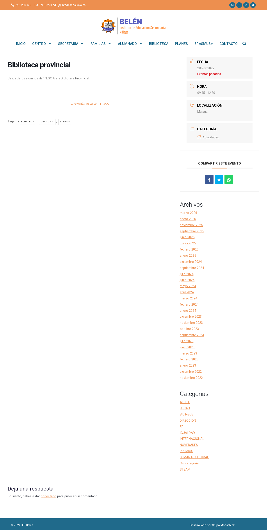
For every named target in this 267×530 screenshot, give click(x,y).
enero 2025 (188, 256)
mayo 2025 (188, 243)
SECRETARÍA (71, 44)
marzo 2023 (188, 353)
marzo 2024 (188, 298)
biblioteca (26, 121)
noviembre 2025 (191, 225)
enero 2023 (188, 365)
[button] (244, 43)
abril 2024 (187, 292)
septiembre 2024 (192, 268)
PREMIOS (186, 451)
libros (65, 121)
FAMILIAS (101, 44)
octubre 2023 (189, 329)
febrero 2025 (189, 249)
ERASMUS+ (203, 44)
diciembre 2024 (191, 262)
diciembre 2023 (191, 317)
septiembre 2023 (192, 335)
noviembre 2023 (191, 323)
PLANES (181, 44)
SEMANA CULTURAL (194, 457)
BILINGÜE (186, 414)
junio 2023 (187, 347)
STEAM (185, 469)
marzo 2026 (188, 213)
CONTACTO (228, 44)
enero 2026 (188, 219)
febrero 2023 (189, 359)
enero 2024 (188, 311)
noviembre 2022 (191, 378)
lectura (47, 121)
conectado (48, 496)
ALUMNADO (130, 44)
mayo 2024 (188, 286)
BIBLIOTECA (158, 44)
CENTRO (41, 44)
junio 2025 (187, 237)
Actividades (208, 137)
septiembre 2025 (192, 231)
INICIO (21, 44)
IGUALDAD (187, 433)
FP (181, 427)
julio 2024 (186, 274)
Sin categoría (189, 463)
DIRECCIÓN (188, 421)
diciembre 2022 (191, 372)
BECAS (185, 408)
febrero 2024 (189, 304)
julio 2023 (186, 341)
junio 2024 (187, 280)
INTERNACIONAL (192, 439)
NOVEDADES (189, 445)
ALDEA (185, 402)
